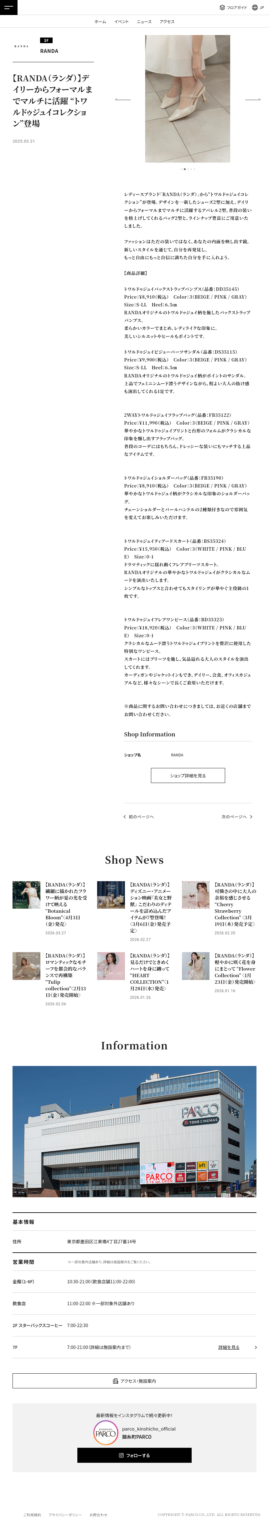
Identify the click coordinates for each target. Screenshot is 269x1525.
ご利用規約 (32, 1514)
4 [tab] (191, 169)
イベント (121, 21)
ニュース (144, 21)
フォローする (138, 1455)
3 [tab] (188, 169)
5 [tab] (194, 169)
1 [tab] (181, 169)
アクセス (167, 21)
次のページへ (234, 817)
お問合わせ (98, 1514)
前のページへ (141, 817)
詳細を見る (228, 1347)
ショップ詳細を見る (188, 775)
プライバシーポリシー (65, 1514)
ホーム (100, 21)
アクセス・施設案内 (138, 1381)
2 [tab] (185, 169)
